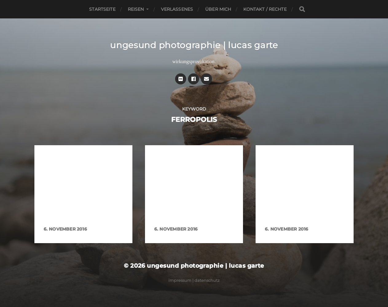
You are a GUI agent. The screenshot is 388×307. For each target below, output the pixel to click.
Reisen (136, 9)
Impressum (179, 280)
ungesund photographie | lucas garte (194, 45)
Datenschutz (207, 280)
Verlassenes (177, 9)
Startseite (102, 9)
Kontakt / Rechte (264, 9)
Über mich (218, 9)
